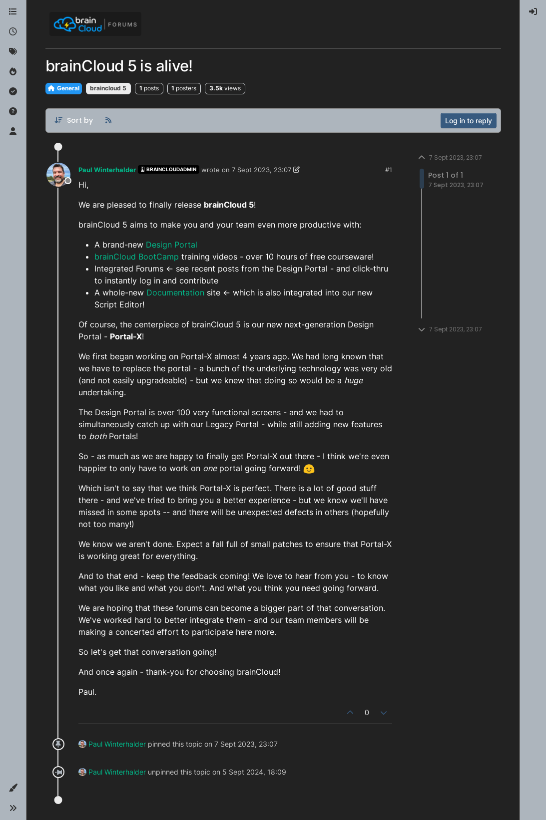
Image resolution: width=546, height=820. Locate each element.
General (63, 88)
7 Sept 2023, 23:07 (261, 170)
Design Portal (171, 245)
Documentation (175, 292)
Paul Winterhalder (107, 170)
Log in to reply (468, 120)
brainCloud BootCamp (136, 257)
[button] (13, 788)
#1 (388, 170)
